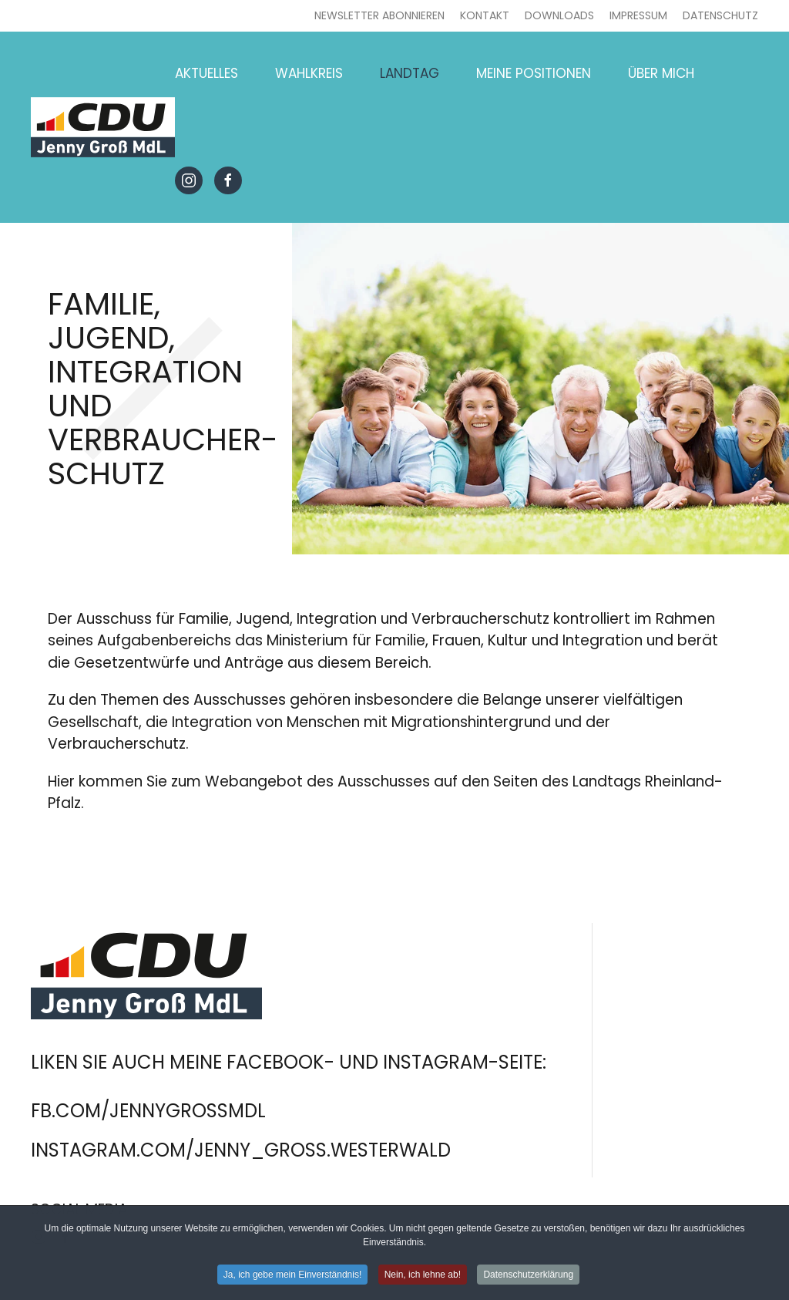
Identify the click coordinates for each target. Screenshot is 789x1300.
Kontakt (484, 15)
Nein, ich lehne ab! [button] (422, 1276)
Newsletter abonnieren (379, 15)
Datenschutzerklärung (528, 1276)
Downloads (559, 15)
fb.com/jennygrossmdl (148, 1110)
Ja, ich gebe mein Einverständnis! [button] (292, 1276)
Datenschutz (720, 15)
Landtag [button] (409, 73)
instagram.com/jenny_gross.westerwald (241, 1150)
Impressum (638, 15)
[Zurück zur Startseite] (103, 127)
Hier (61, 781)
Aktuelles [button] (206, 73)
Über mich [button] (661, 73)
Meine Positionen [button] (533, 73)
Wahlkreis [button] (309, 73)
